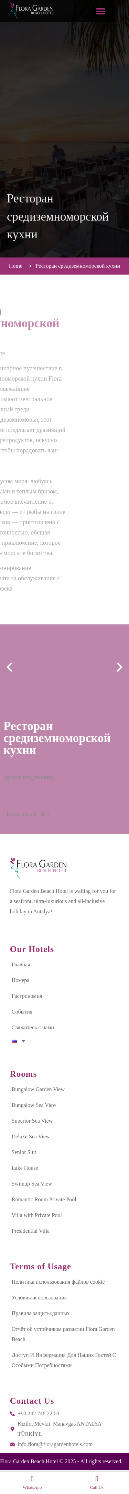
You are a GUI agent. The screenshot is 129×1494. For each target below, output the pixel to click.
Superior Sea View (32, 1121)
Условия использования (39, 1297)
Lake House (25, 1168)
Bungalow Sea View (34, 1105)
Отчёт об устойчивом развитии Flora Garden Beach (63, 1334)
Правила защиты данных (41, 1313)
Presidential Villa (31, 1231)
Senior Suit (24, 1152)
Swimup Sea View (32, 1184)
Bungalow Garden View (38, 1089)
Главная (21, 964)
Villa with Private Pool (37, 1215)
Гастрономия (27, 996)
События (22, 1012)
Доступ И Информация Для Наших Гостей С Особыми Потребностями (64, 1360)
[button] (115, 11)
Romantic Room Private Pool (44, 1199)
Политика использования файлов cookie (58, 1282)
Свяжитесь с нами (33, 1027)
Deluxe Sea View (31, 1136)
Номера (21, 980)
